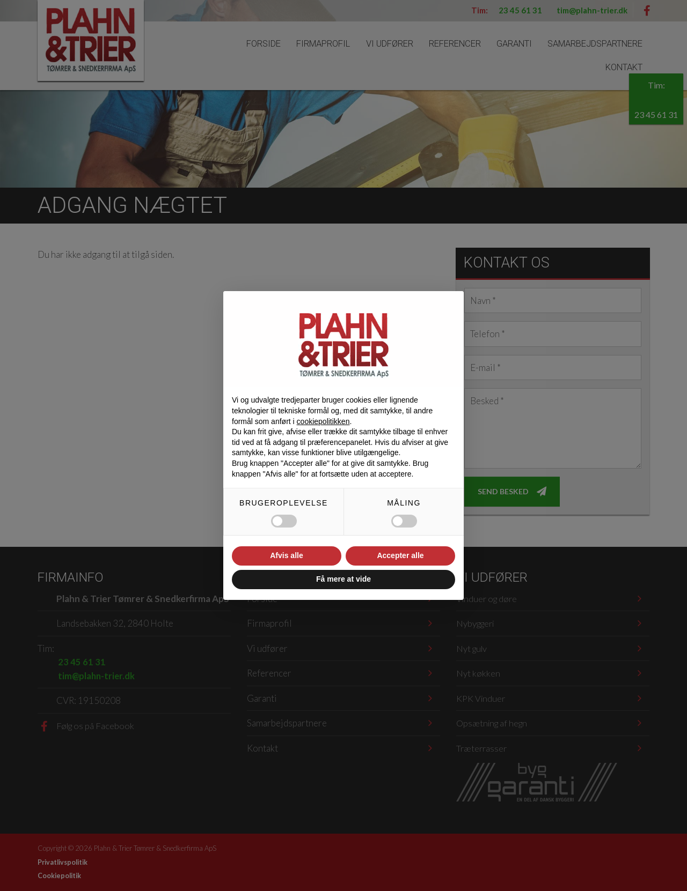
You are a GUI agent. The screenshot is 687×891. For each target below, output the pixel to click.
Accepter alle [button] (400, 555)
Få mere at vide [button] (343, 579)
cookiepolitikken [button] (323, 421)
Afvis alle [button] (286, 555)
